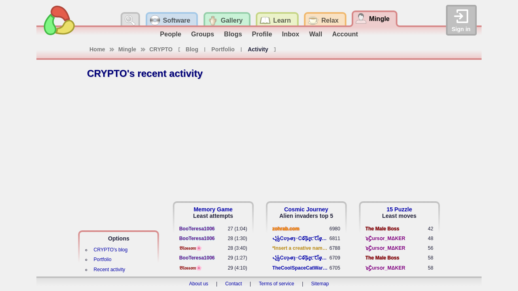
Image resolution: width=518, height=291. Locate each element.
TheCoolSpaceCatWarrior (300, 268)
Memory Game (212, 209)
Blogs (233, 34)
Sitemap (320, 284)
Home (97, 49)
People (170, 34)
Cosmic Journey (306, 209)
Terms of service (276, 284)
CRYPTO (161, 49)
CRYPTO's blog (110, 250)
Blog (192, 49)
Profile (262, 34)
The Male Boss (382, 229)
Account (345, 34)
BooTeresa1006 (197, 229)
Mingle (127, 49)
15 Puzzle (399, 209)
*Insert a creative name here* (300, 248)
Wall (315, 34)
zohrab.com (285, 229)
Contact (233, 284)
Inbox (290, 34)
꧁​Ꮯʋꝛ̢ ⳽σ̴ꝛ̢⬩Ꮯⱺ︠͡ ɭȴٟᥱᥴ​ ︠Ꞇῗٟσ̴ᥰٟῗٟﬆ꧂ (300, 238)
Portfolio (223, 49)
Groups (202, 34)
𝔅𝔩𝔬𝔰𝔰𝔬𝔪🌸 (190, 248)
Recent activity (109, 269)
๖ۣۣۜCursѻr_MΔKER (385, 238)
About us (198, 284)
